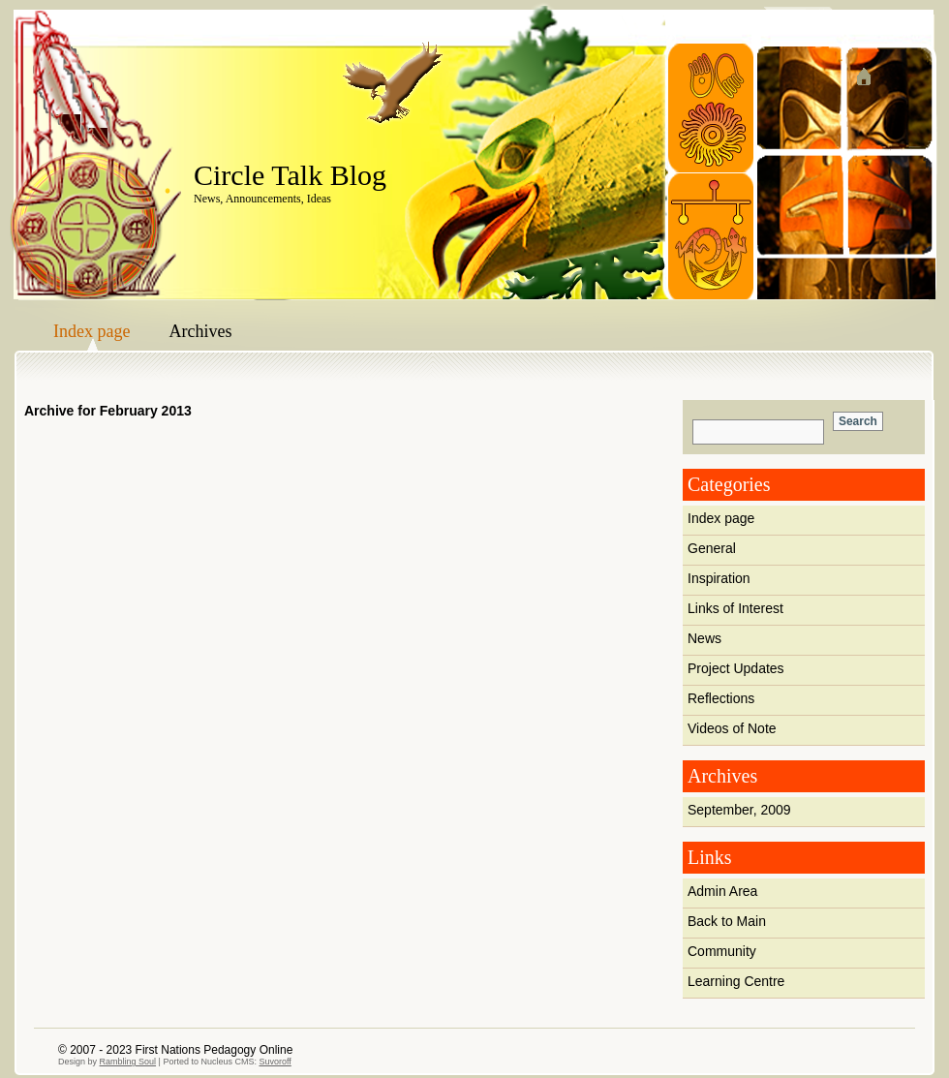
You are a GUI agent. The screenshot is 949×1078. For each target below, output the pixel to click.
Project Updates (736, 668)
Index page (91, 331)
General (712, 548)
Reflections (721, 698)
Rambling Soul (128, 1061)
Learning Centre (736, 981)
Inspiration (719, 578)
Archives (199, 331)
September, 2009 (739, 809)
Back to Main (727, 921)
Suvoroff (275, 1061)
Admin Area (722, 891)
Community (722, 951)
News (704, 638)
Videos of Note (732, 728)
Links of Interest (735, 608)
